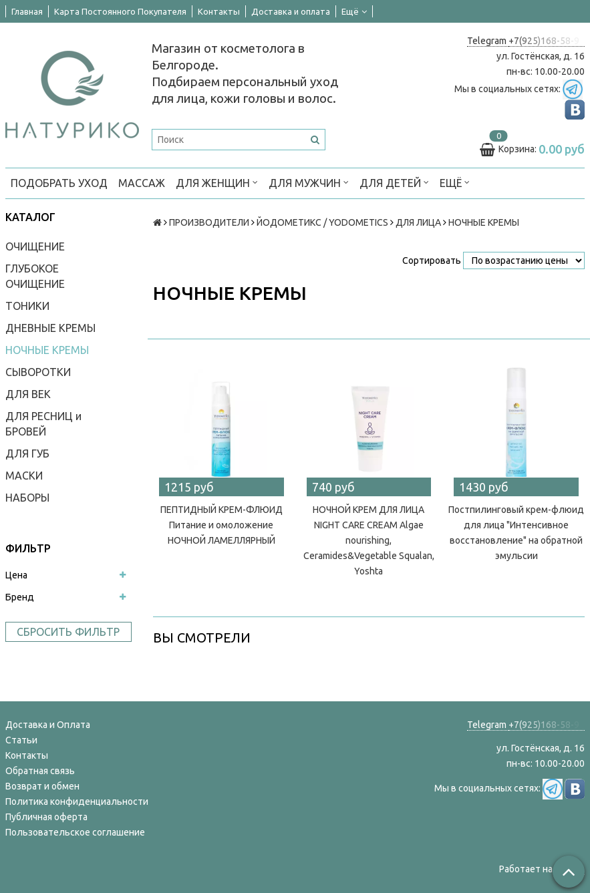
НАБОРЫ (27, 498)
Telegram (487, 40)
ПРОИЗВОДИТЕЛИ (209, 222)
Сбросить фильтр (68, 632)
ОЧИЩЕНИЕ (35, 246)
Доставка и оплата (290, 11)
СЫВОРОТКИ (38, 372)
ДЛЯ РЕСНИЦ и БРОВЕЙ (43, 423)
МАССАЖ (141, 183)
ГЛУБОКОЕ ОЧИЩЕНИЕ (35, 276)
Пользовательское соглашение (75, 832)
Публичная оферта (46, 817)
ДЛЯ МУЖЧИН (309, 182)
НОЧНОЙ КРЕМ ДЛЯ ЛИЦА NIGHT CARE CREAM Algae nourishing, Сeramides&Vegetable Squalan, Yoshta (368, 540)
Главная (27, 11)
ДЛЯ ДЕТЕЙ (394, 182)
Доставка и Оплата (47, 724)
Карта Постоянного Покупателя (120, 11)
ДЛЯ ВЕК (28, 394)
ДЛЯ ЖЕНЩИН (217, 182)
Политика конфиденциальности (76, 801)
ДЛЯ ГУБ (27, 454)
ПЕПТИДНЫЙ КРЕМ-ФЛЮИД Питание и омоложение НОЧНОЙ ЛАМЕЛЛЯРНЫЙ (221, 525)
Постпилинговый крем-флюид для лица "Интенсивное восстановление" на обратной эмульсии (516, 532)
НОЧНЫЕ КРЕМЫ (47, 350)
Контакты (219, 11)
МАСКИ (24, 476)
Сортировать (431, 260)
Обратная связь (40, 770)
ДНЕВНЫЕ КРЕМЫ (50, 328)
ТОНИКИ (27, 306)
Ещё (354, 11)
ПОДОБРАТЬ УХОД (59, 183)
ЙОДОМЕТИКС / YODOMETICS (322, 222)
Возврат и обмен (42, 786)
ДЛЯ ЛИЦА (418, 222)
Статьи (21, 740)
